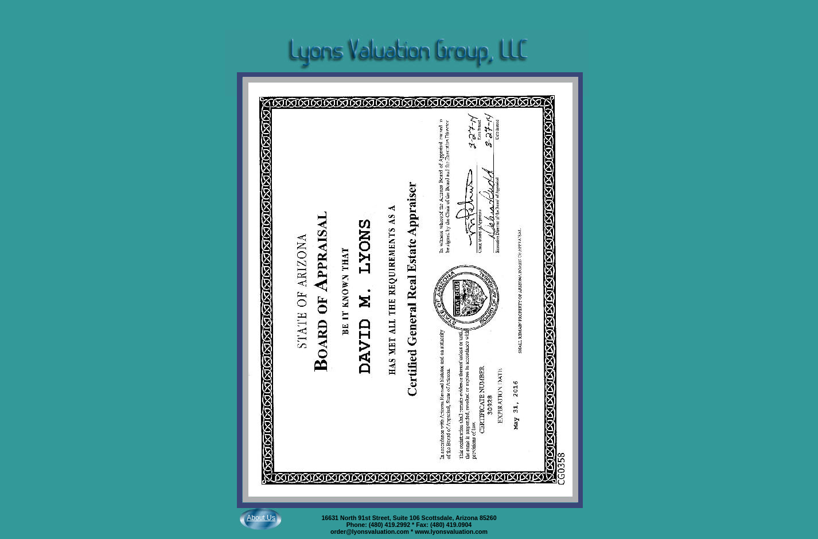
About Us (261, 518)
